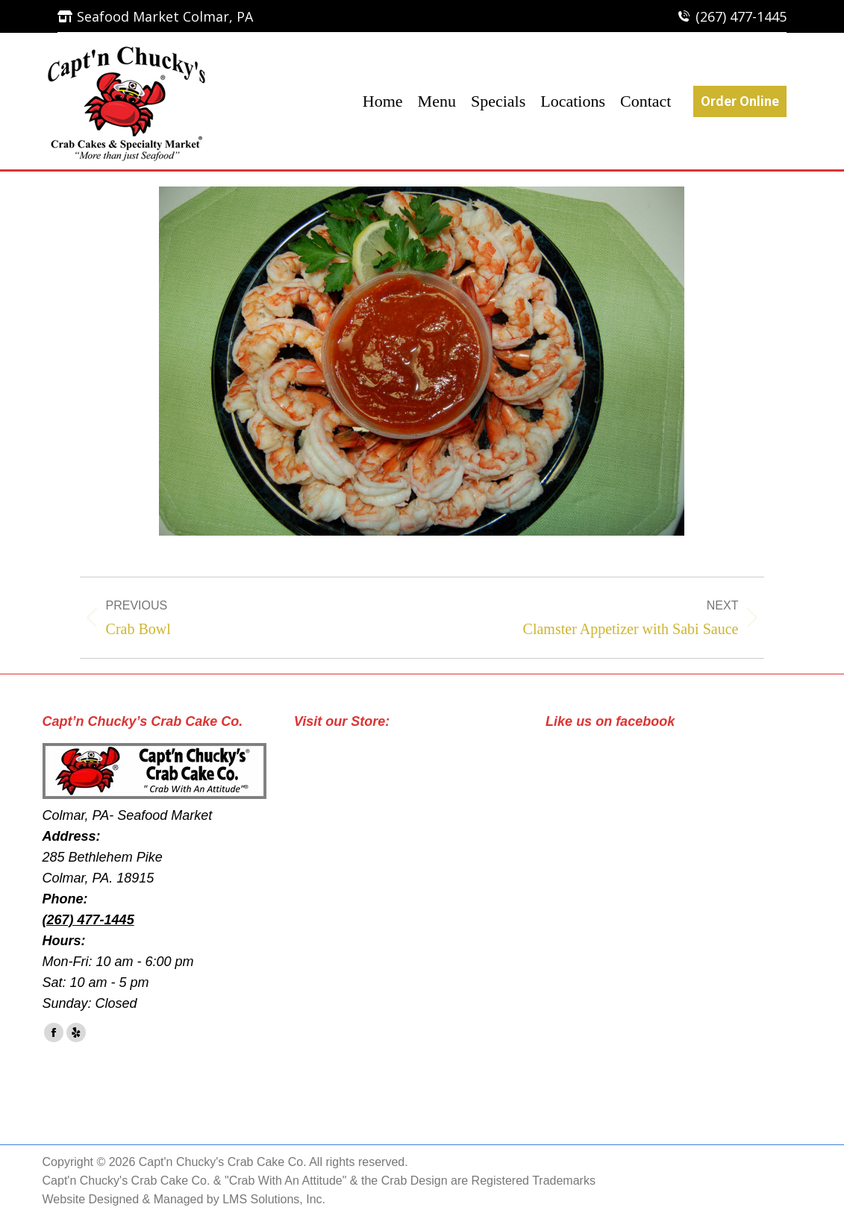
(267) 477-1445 (741, 16)
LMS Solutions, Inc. (273, 1199)
